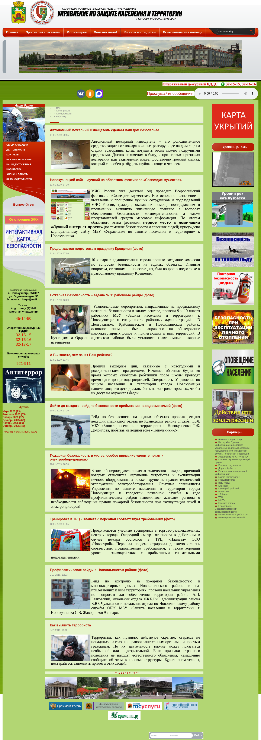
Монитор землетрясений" (230, 517)
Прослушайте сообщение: (170, 93)
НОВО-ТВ (222, 491)
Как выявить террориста (70, 625)
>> (137, 672)
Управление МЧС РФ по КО (231, 456)
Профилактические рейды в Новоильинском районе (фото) (99, 570)
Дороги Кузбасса (225, 468)
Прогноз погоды (225, 503)
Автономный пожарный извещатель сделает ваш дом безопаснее (104, 130)
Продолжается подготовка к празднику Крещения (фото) (96, 248)
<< (116, 672)
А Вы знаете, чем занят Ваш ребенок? (81, 355)
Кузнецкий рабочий (227, 488)
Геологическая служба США (231, 514)
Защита (95, 12)
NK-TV (220, 500)
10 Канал (221, 494)
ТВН (219, 497)
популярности (63, 110)
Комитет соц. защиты (228, 465)
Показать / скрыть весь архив (20, 431)
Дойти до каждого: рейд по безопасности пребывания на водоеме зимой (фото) (116, 406)
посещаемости (63, 113)
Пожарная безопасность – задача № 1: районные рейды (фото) (102, 295)
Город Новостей (225, 479)
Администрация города (229, 439)
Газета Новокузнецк (227, 477)
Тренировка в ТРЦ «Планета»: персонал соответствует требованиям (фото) (112, 519)
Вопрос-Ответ (24, 204)
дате (58, 108)
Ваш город (222, 482)
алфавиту (61, 116)
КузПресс (221, 485)
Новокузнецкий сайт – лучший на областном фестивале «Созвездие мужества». (116, 180)
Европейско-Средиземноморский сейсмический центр (226, 509)
